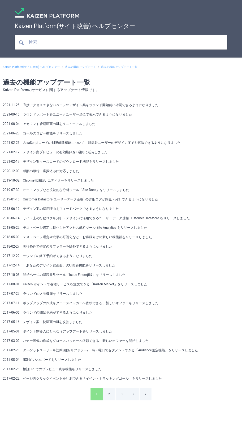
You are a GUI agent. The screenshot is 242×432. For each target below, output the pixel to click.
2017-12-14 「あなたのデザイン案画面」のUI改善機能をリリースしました (59, 265)
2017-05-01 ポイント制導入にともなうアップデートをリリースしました (57, 331)
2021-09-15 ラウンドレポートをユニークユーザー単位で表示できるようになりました (67, 114)
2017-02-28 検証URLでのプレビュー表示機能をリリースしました (52, 369)
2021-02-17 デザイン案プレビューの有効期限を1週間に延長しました (55, 152)
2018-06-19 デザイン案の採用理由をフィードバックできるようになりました (61, 209)
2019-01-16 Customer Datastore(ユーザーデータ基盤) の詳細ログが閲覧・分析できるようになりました (80, 199)
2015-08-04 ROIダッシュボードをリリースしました (42, 359)
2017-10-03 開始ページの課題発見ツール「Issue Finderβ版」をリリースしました (64, 275)
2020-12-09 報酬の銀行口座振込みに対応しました (41, 171)
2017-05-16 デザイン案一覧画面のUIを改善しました (42, 322)
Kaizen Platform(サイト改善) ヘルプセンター (31, 67)
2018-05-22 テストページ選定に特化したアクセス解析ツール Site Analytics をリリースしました (75, 227)
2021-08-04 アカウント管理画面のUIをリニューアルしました (49, 124)
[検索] (121, 42)
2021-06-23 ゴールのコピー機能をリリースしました (42, 133)
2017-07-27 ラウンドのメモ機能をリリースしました (42, 293)
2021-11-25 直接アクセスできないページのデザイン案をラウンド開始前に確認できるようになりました (81, 105)
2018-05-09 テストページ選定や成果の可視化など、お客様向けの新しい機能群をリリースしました (77, 237)
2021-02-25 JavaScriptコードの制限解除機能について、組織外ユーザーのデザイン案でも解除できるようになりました (92, 143)
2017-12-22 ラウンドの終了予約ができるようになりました (47, 256)
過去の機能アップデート (80, 67)
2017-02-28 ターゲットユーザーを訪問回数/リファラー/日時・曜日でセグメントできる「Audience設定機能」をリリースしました (100, 350)
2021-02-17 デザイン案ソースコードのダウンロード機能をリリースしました (61, 161)
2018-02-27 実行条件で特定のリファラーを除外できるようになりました (57, 246)
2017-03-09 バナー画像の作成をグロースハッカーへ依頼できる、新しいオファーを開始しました (76, 341)
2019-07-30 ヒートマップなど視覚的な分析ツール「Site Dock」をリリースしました (66, 190)
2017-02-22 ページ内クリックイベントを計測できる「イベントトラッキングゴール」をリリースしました (82, 378)
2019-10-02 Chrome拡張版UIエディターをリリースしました (48, 180)
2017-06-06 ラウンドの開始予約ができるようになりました (47, 312)
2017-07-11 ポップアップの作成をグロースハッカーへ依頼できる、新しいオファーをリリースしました (81, 303)
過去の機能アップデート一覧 (119, 67)
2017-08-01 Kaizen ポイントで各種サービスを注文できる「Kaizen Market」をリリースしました (75, 284)
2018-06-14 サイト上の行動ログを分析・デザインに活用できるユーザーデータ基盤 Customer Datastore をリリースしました (96, 218)
